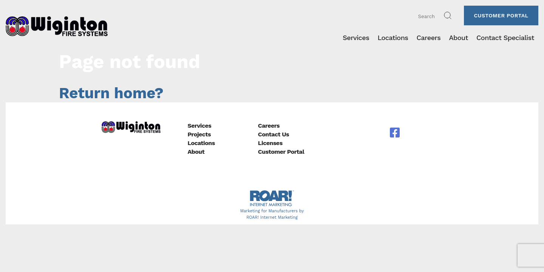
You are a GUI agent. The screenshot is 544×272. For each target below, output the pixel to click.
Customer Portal (501, 15)
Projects (199, 134)
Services (199, 125)
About (195, 151)
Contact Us (273, 134)
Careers (269, 125)
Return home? (111, 93)
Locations (201, 143)
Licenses (270, 143)
